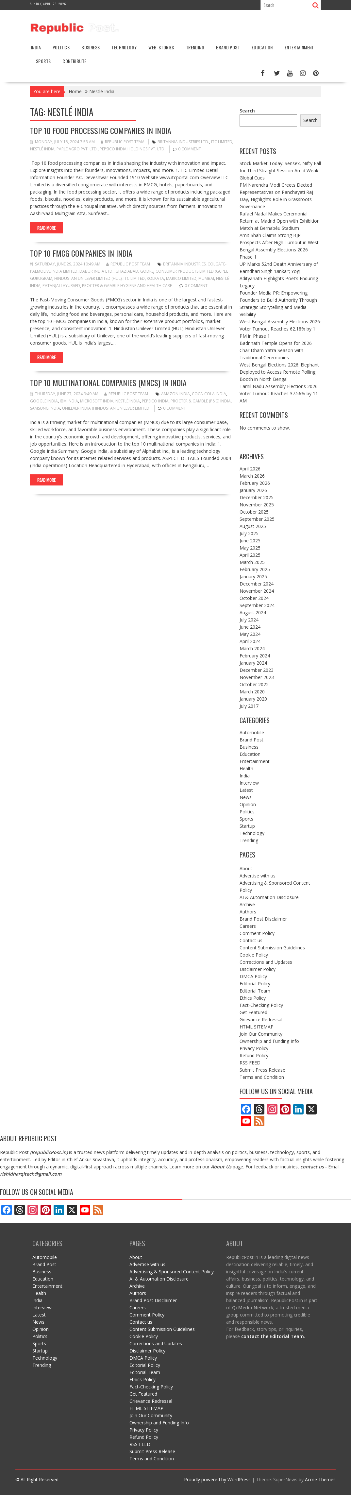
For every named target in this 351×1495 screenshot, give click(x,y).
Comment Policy (257, 933)
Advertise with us (258, 876)
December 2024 (257, 584)
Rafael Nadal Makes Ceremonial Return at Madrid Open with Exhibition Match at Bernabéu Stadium (280, 221)
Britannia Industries (184, 264)
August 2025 (253, 526)
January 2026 (253, 490)
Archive (247, 904)
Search (247, 111)
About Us (221, 1167)
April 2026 (250, 469)
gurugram (41, 278)
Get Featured (253, 1012)
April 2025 (250, 555)
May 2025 (250, 548)
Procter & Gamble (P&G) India (201, 401)
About (246, 868)
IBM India (69, 401)
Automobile (252, 732)
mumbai (206, 278)
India (36, 47)
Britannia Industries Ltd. (183, 141)
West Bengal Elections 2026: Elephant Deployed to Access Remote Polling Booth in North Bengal (279, 372)
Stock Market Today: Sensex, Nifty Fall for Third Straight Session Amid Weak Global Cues (280, 170)
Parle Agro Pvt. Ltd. (77, 149)
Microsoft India (96, 401)
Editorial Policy (255, 983)
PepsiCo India (155, 401)
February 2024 (255, 656)
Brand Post (228, 47)
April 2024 (250, 641)
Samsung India (45, 408)
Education (262, 47)
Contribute (74, 61)
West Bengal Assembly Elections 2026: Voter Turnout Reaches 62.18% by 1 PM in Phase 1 (280, 328)
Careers (248, 926)
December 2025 (257, 497)
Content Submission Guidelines (272, 947)
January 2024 (253, 663)
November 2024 (257, 591)
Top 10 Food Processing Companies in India (100, 130)
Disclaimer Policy (258, 969)
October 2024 (254, 598)
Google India (44, 401)
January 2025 (253, 576)
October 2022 (254, 684)
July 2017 (249, 706)
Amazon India (175, 394)
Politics (61, 47)
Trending (195, 47)
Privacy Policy (254, 1048)
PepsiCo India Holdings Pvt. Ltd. (132, 149)
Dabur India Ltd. (96, 271)
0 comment (189, 149)
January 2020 (253, 699)
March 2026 (252, 476)
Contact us (251, 940)
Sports (43, 61)
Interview (249, 783)
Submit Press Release (262, 1070)
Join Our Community (261, 1034)
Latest (246, 790)
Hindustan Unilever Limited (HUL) (88, 278)
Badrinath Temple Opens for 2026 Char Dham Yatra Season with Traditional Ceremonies (276, 350)
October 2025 (254, 512)
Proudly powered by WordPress (217, 1479)
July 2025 (249, 533)
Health (246, 768)
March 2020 (252, 691)
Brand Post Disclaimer (263, 919)
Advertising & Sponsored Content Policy (171, 1271)
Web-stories (161, 47)
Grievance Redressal (261, 1019)
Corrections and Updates (266, 962)
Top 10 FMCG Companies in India (81, 253)
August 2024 (253, 612)
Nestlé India (42, 149)
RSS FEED (250, 1063)
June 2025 (250, 540)
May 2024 (250, 634)
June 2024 (250, 627)
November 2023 (257, 677)
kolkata (155, 278)
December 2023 (257, 670)
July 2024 (249, 620)
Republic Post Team (122, 141)
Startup (247, 826)
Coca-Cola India (209, 394)
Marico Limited (181, 278)
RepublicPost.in (48, 1152)
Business (90, 47)
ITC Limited (221, 141)
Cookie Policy (254, 955)
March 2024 (252, 648)
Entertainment (299, 47)
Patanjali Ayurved (61, 285)
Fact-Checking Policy (261, 1005)
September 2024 (257, 605)
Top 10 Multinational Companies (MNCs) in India (108, 382)
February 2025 (255, 569)
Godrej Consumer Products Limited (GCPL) (183, 271)
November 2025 (257, 504)
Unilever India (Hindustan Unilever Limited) (106, 408)
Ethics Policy (253, 998)
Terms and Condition (262, 1077)
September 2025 (257, 519)
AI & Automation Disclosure (269, 897)
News (246, 797)
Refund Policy (254, 1055)
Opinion (248, 804)
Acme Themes (320, 1479)
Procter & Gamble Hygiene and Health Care (127, 285)
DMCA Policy (253, 976)
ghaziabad (126, 271)
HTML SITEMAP (257, 1027)
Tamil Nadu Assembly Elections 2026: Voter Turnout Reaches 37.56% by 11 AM (279, 393)
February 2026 (255, 483)
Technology (124, 47)
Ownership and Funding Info (269, 1041)
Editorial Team (255, 991)
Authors (248, 912)
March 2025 (252, 562)
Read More (46, 228)
